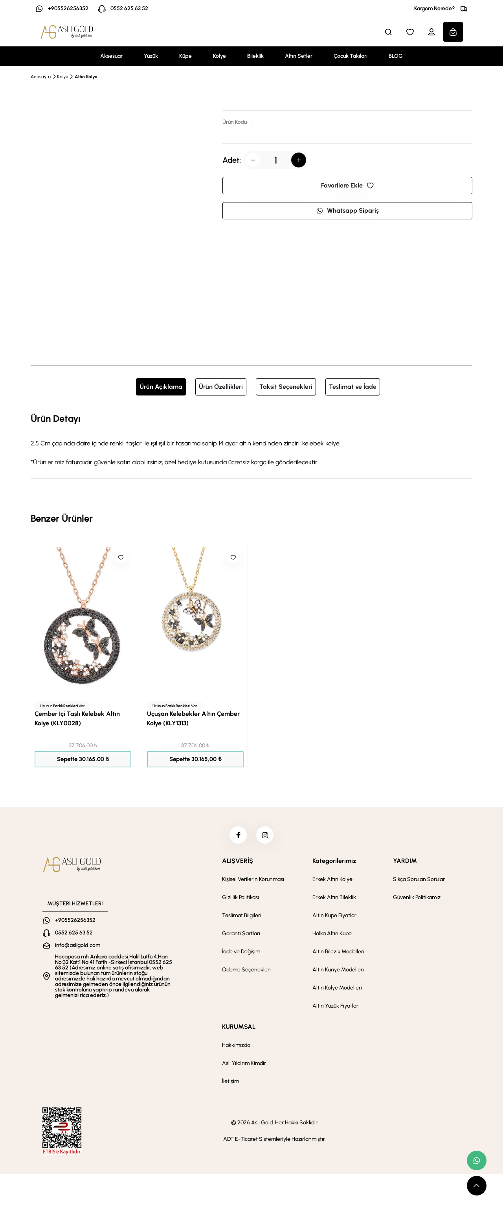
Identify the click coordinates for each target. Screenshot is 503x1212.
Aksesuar (111, 56)
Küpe (185, 56)
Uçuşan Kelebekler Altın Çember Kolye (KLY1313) (193, 718)
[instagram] (266, 836)
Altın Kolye (86, 76)
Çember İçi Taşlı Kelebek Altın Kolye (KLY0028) (77, 718)
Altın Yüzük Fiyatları (336, 1008)
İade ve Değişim (241, 954)
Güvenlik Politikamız (417, 899)
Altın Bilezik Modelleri (338, 954)
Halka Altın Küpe (332, 935)
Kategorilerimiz (334, 863)
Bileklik (255, 56)
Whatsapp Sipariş (347, 210)
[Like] (121, 557)
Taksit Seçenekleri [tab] (285, 386)
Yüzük (151, 56)
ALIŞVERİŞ (237, 863)
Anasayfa (41, 76)
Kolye (219, 56)
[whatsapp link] (476, 1160)
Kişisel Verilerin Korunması (253, 881)
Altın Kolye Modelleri (337, 990)
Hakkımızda (236, 1047)
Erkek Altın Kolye (332, 881)
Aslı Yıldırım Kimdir (244, 1065)
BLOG (396, 56)
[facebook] (237, 836)
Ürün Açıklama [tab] (161, 386)
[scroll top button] (476, 1185)
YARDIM (405, 863)
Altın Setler (298, 56)
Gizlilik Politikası (240, 899)
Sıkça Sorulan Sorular (419, 881)
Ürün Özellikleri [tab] (221, 386)
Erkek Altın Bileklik (334, 899)
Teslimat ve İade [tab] (352, 386)
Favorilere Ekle (347, 185)
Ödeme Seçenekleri (246, 972)
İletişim (230, 1083)
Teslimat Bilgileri (241, 917)
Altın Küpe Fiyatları (335, 917)
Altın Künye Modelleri (338, 972)
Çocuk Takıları (350, 56)
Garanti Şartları (241, 935)
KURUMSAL (238, 1029)
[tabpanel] (251, 439)
